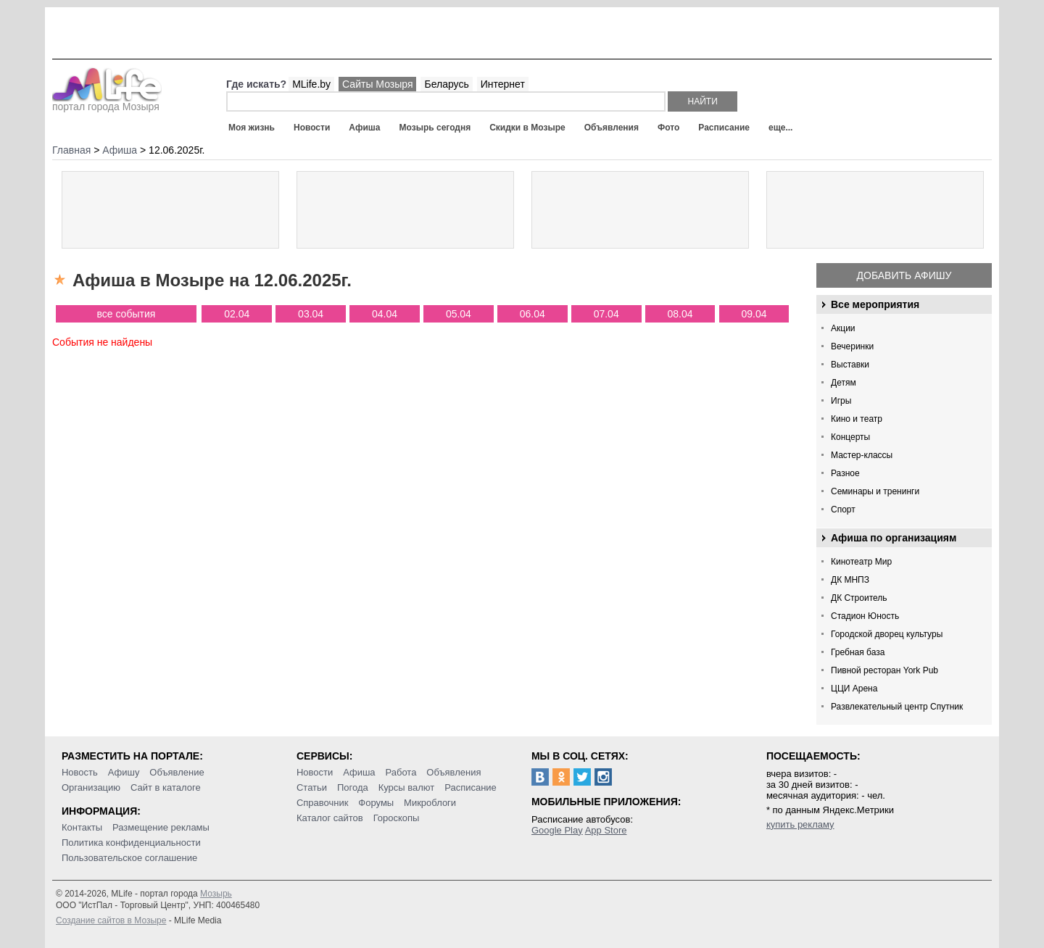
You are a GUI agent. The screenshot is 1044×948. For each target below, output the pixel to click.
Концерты (850, 437)
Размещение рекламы (161, 827)
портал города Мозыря (107, 102)
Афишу (124, 772)
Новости (312, 127)
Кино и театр (856, 419)
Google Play (557, 830)
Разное (845, 473)
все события (125, 314)
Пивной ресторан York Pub (884, 670)
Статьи (312, 787)
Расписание (724, 127)
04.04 (384, 314)
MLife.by (311, 84)
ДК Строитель (859, 598)
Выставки (850, 364)
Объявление (176, 772)
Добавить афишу (904, 275)
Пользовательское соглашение (129, 857)
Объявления (611, 127)
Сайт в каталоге (165, 787)
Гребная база (857, 652)
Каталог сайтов (330, 817)
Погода (352, 787)
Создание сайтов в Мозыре (111, 920)
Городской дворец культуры (886, 634)
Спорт (843, 509)
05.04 (458, 314)
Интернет (503, 84)
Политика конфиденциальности (131, 842)
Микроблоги (430, 802)
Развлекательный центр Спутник (897, 707)
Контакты (82, 827)
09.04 (753, 314)
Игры (841, 401)
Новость (80, 772)
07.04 (606, 314)
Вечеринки (852, 346)
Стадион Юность (865, 616)
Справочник (323, 802)
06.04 (532, 314)
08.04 (680, 314)
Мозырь (216, 894)
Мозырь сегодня (435, 127)
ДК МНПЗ (850, 580)
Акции (843, 328)
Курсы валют (406, 787)
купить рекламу (800, 824)
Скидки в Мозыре (527, 127)
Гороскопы (396, 817)
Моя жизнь (251, 127)
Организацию (91, 787)
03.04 (310, 314)
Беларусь (446, 84)
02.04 (236, 314)
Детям (843, 383)
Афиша (364, 127)
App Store (606, 830)
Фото (668, 127)
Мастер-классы (861, 455)
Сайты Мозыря (377, 84)
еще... (780, 127)
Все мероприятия (875, 304)
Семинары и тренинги (875, 491)
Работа (400, 772)
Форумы (376, 802)
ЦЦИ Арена (854, 688)
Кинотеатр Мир (861, 562)
